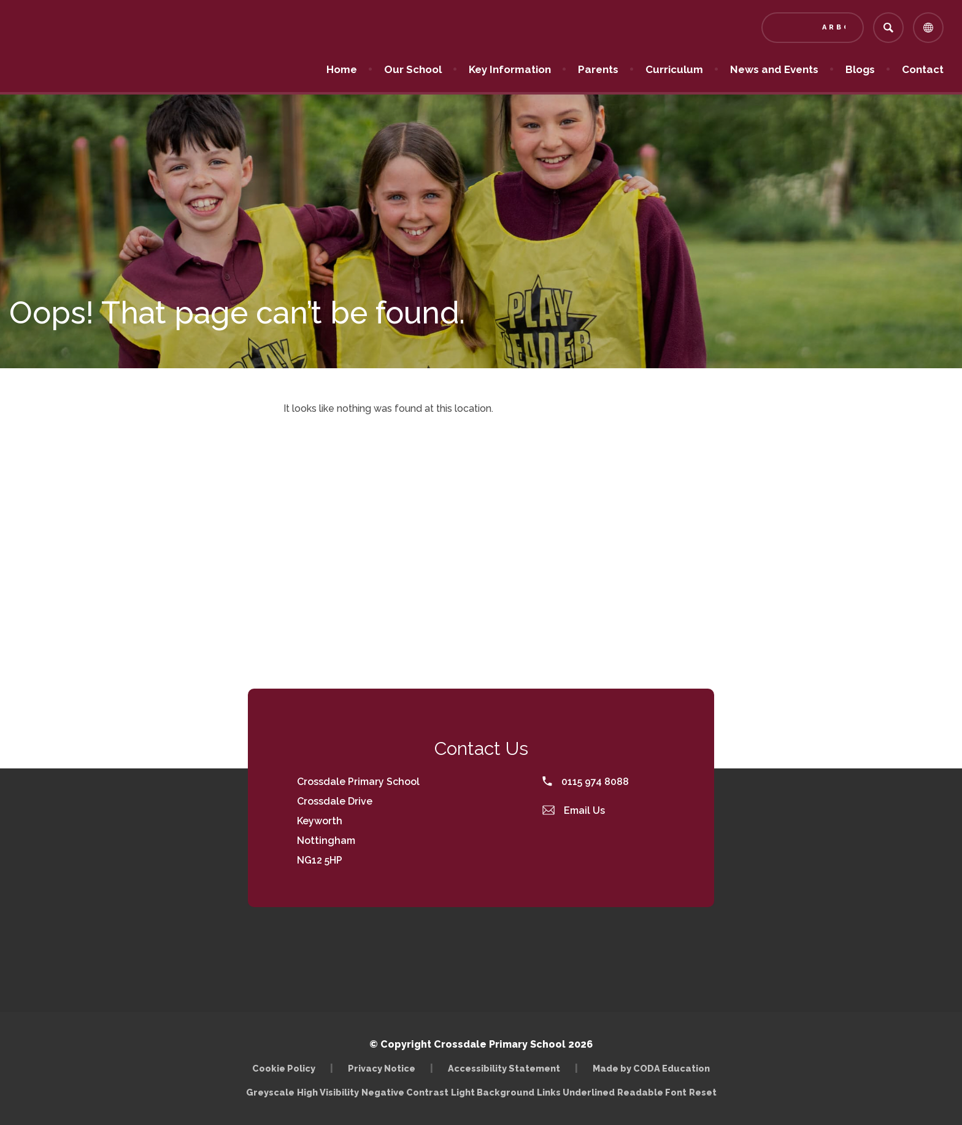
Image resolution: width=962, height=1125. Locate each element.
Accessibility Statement (504, 1068)
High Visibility (328, 1092)
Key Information (510, 69)
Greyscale (270, 1092)
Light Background (492, 1092)
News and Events (774, 69)
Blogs (860, 69)
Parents (598, 69)
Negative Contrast (404, 1092)
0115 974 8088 (585, 781)
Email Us (573, 810)
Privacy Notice (381, 1068)
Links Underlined (576, 1092)
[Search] (888, 27)
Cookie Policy (283, 1068)
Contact (923, 69)
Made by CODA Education (651, 1068)
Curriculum (674, 69)
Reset (703, 1092)
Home (341, 69)
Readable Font (652, 1092)
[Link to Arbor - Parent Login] (812, 27)
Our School (413, 69)
